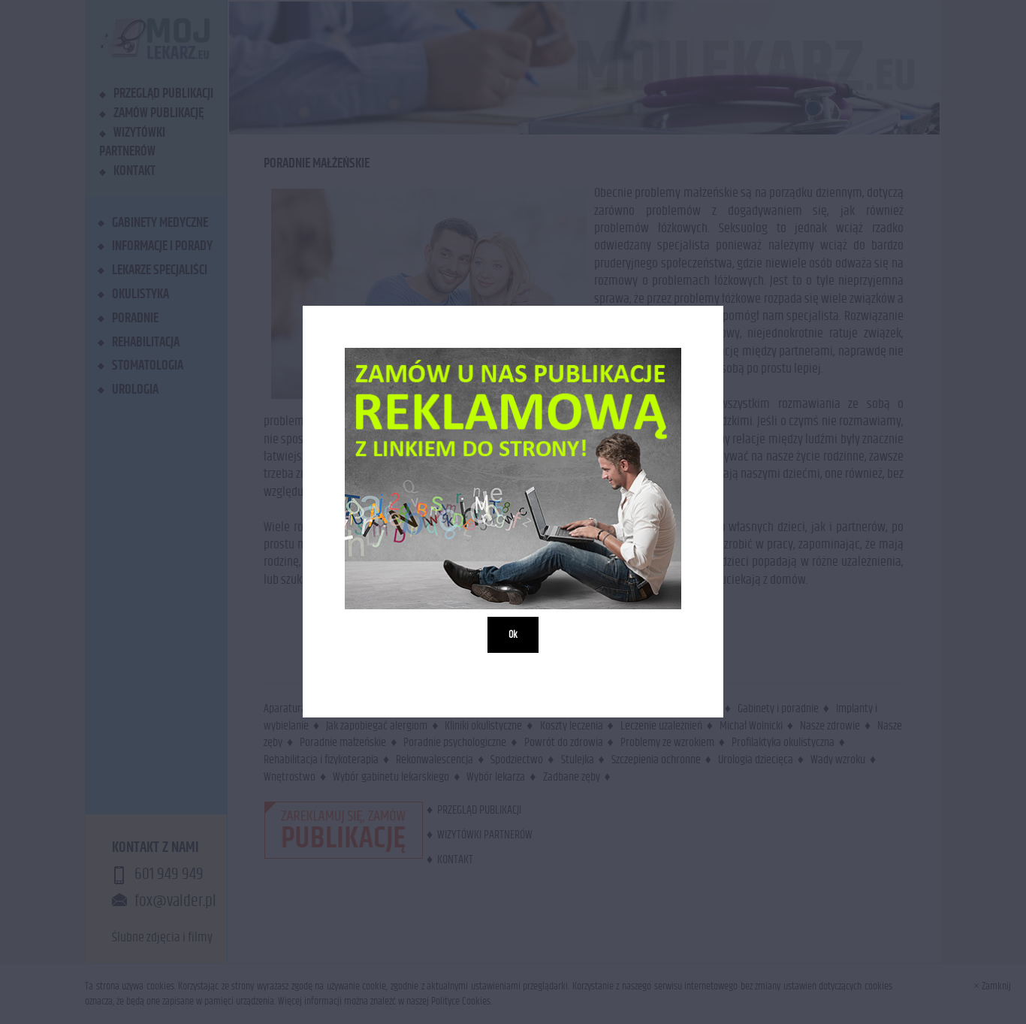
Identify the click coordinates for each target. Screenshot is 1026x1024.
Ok (513, 635)
